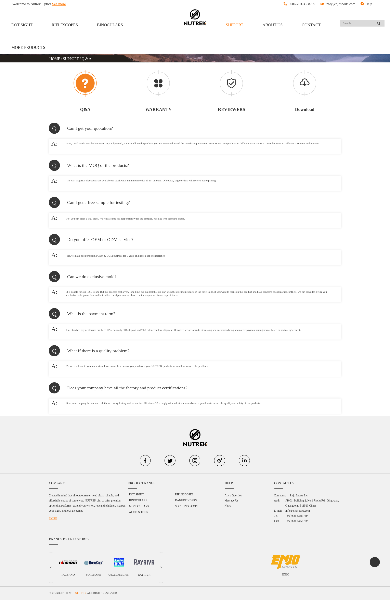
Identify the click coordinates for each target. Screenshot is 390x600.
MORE (53, 518)
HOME (55, 59)
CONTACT (311, 25)
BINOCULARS (110, 25)
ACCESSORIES (138, 512)
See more (59, 4)
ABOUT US (272, 25)
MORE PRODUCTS (28, 47)
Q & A (86, 59)
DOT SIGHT (22, 25)
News (227, 505)
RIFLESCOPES (65, 25)
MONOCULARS (139, 506)
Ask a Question (233, 495)
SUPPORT (235, 25)
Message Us (231, 500)
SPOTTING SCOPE (186, 506)
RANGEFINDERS (186, 500)
